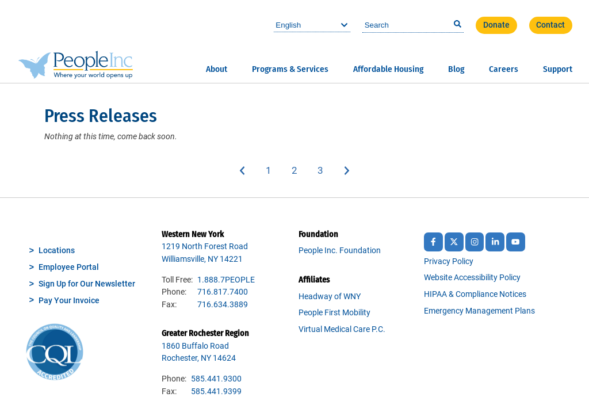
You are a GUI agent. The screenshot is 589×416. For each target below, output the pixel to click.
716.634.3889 (222, 305)
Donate (496, 25)
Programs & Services (290, 69)
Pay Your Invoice (69, 301)
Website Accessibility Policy (472, 278)
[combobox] (413, 25)
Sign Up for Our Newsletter (87, 284)
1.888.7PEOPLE (226, 280)
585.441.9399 (216, 391)
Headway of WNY (330, 296)
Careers (503, 69)
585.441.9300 (216, 379)
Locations (57, 250)
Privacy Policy (448, 261)
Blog (456, 69)
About (216, 69)
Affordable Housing (388, 69)
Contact (550, 25)
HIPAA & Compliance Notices (475, 294)
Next (347, 170)
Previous (242, 170)
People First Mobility (334, 313)
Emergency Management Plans (479, 311)
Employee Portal (69, 267)
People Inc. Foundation (340, 250)
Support (557, 69)
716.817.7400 (222, 292)
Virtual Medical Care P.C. (342, 329)
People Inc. (76, 41)
